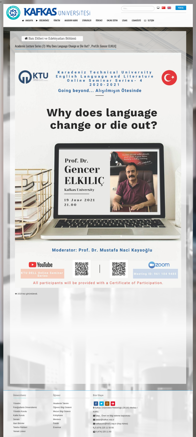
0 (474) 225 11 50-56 (103, 428)
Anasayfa (28, 20)
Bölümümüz (43, 20)
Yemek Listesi (19, 431)
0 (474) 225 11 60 (102, 432)
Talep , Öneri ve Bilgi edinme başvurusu (111, 416)
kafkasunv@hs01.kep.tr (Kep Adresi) (110, 424)
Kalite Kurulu (19, 415)
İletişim (150, 20)
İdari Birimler (18, 423)
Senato (16, 419)
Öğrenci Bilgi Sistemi (62, 407)
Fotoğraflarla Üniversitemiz (25, 407)
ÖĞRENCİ (100, 20)
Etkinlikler (88, 20)
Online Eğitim (113, 20)
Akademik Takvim (61, 403)
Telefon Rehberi (20, 427)
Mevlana (57, 419)
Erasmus (57, 427)
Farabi (56, 423)
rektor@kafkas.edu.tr (103, 420)
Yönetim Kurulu (20, 411)
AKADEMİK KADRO (72, 20)
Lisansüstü (137, 20)
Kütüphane (58, 415)
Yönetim (17, 403)
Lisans (126, 20)
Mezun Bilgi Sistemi (62, 411)
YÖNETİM (58, 20)
